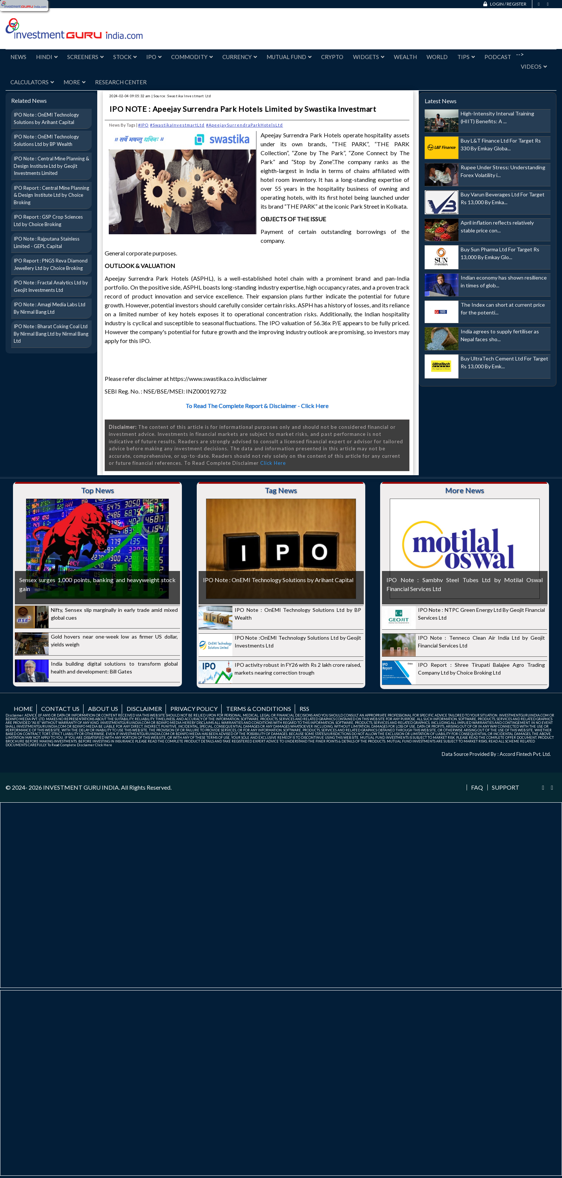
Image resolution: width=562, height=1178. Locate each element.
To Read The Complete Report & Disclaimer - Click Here (257, 405)
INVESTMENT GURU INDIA (81, 787)
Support (505, 787)
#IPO (143, 125)
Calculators (32, 82)
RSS (304, 708)
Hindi (47, 56)
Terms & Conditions (258, 708)
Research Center (121, 82)
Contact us (60, 708)
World (437, 56)
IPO (153, 56)
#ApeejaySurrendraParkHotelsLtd (244, 125)
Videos (534, 66)
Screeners (85, 56)
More (74, 82)
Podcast (497, 56)
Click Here (273, 463)
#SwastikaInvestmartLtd (177, 125)
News (18, 56)
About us (103, 708)
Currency (239, 56)
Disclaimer (144, 708)
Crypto (332, 56)
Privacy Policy (194, 708)
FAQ (477, 787)
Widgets (368, 56)
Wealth (405, 56)
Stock (125, 56)
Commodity (192, 56)
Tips (466, 56)
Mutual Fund (289, 56)
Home (23, 708)
